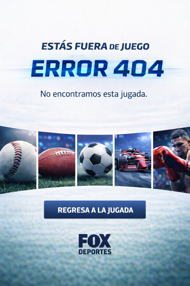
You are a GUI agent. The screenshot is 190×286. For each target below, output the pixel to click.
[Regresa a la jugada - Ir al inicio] (95, 207)
